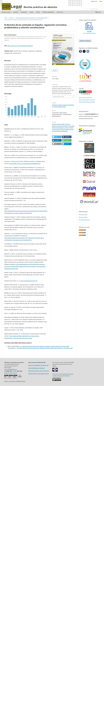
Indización (24, 12)
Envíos (38, 12)
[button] (57, 137)
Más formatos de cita (58, 96)
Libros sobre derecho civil (85, 97)
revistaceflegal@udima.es (10, 369)
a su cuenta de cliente (89, 31)
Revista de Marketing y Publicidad (36, 368)
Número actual (6, 12)
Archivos (15, 12)
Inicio (5, 18)
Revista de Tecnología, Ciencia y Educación (38, 371)
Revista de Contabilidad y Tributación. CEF (38, 365)
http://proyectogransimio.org (28, 281)
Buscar (98, 12)
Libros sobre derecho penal (87, 102)
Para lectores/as (83, 214)
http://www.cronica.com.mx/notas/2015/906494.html (24, 163)
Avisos (31, 12)
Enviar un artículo (85, 40)
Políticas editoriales (48, 12)
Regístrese (82, 114)
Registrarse (94, 1)
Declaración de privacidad (10, 373)
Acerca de (60, 12)
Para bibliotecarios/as (84, 220)
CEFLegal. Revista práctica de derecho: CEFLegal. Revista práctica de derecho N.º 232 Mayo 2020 (45, 348)
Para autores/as (83, 217)
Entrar (100, 1)
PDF (55, 70)
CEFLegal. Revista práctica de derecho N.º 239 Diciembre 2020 (31, 18)
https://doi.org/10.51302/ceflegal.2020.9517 (20, 46)
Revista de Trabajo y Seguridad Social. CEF (38, 373)
